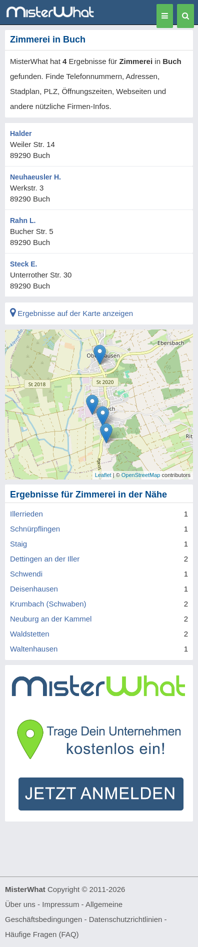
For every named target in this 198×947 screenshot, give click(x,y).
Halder (21, 134)
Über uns (20, 904)
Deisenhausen (34, 588)
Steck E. (23, 264)
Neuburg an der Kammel (51, 618)
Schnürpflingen (35, 528)
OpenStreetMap (141, 475)
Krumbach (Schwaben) (48, 604)
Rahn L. (23, 220)
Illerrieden (26, 514)
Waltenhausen (34, 648)
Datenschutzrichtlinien (125, 919)
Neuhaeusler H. (35, 177)
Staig (18, 544)
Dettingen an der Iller (45, 558)
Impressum (60, 904)
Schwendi (26, 574)
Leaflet (103, 475)
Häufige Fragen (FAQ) (42, 934)
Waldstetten (30, 634)
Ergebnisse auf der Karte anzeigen (71, 313)
